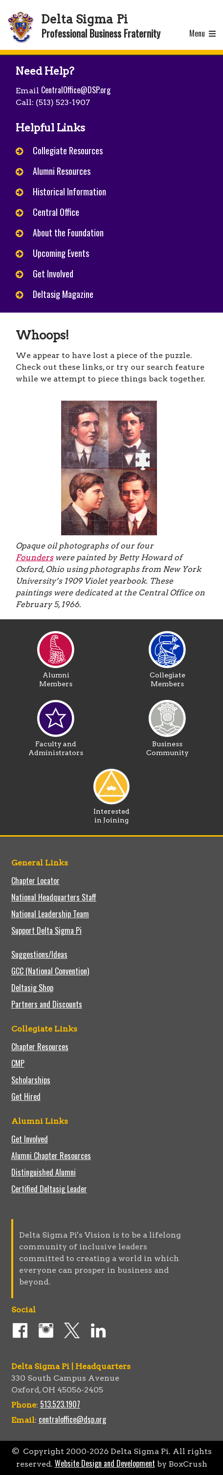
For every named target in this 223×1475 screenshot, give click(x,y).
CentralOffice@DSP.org (76, 90)
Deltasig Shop (32, 987)
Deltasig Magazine (63, 294)
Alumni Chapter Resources (51, 1155)
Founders (34, 557)
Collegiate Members (167, 676)
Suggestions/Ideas (39, 954)
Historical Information (69, 191)
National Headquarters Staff (53, 897)
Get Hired (26, 1096)
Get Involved (53, 273)
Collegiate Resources (68, 150)
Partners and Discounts (46, 1004)
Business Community (167, 745)
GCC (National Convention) (50, 971)
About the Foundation (68, 232)
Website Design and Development (105, 1463)
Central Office (56, 212)
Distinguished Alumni (43, 1172)
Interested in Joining (111, 812)
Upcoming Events (61, 253)
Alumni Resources (61, 171)
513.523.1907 (60, 1404)
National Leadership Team (50, 914)
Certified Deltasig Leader (49, 1189)
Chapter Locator (35, 880)
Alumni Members (55, 676)
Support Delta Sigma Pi (46, 930)
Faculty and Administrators (55, 745)
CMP (17, 1063)
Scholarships (30, 1080)
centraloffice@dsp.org (72, 1419)
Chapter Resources (39, 1047)
